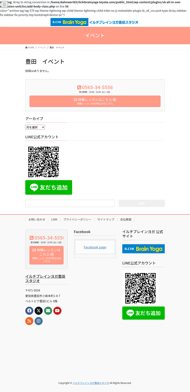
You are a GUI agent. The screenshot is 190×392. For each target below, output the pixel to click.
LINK (54, 219)
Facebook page (95, 247)
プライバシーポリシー (77, 219)
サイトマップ (105, 219)
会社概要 (126, 219)
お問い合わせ (36, 219)
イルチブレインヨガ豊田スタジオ (45, 278)
